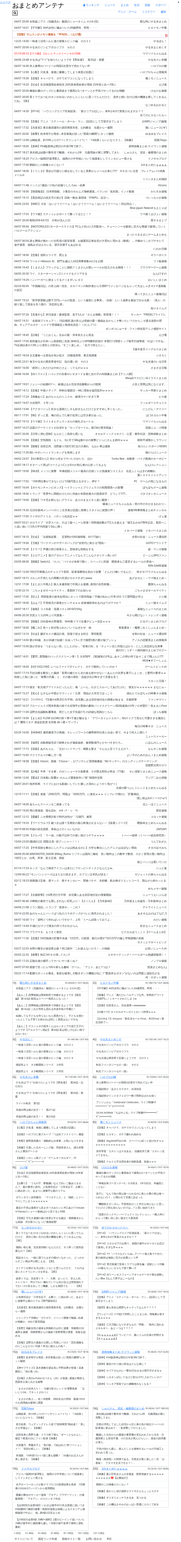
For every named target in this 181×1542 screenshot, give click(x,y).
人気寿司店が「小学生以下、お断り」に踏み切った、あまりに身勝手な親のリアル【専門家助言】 (49, 1298)
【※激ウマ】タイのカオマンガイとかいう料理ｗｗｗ (126, 1011)
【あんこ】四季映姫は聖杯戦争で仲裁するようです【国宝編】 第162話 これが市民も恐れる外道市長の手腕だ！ (48, 1007)
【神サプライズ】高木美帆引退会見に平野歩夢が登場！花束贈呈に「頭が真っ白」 (49, 1369)
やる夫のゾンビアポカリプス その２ (117, 1044)
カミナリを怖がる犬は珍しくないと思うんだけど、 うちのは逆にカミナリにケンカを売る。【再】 (49, 1269)
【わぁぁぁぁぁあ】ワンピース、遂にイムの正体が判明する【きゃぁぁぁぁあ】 (130, 1336)
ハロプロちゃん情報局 (33, 1122)
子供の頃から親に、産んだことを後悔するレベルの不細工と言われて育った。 (130, 1450)
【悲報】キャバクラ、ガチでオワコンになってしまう (126, 1127)
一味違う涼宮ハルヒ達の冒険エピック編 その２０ (44, 1051)
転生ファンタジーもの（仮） (112, 1071)
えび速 (24, 1167)
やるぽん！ (26, 1039)
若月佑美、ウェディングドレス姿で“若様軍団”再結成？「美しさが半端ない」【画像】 (50, 1426)
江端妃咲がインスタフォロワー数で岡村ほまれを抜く (126, 1095)
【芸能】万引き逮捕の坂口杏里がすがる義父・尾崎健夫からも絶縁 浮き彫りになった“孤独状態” (49, 1220)
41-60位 (42, 1533)
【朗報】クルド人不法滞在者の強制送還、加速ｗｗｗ (126, 1161)
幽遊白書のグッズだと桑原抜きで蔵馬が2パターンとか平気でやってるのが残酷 (130, 1174)
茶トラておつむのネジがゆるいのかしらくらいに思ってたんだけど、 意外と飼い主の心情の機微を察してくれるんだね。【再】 (49, 1236)
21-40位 (29, 1533)
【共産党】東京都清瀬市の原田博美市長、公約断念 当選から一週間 (49, 1309)
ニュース (110, 5)
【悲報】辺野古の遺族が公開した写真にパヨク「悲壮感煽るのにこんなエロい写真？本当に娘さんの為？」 (49, 1344)
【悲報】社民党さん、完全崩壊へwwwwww (121, 1005)
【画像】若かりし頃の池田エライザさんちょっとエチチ (127, 1491)
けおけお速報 (110, 1167)
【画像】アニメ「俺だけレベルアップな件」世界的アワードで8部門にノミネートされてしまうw (130, 996)
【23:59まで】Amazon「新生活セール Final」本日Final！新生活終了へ (130, 1020)
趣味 (163, 12)
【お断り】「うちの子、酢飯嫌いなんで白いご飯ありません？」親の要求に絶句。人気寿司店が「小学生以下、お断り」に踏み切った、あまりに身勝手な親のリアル (50, 1186)
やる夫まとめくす (110, 1039)
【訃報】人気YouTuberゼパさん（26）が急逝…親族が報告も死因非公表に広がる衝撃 (50, 1380)
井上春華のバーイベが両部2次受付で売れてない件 (124, 1082)
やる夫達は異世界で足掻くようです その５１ (122, 1058)
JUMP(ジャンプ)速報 (114, 1291)
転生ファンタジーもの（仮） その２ (117, 1064)
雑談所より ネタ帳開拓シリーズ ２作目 (39, 1071)
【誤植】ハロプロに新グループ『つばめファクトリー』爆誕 (49, 1134)
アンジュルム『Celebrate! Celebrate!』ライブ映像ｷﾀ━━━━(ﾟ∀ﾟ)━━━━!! (126, 1104)
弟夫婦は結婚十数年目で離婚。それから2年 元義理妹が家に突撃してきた (130, 1415)
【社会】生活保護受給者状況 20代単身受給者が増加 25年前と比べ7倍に (49, 1174)
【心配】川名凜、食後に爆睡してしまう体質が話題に (45, 1127)
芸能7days (27, 1408)
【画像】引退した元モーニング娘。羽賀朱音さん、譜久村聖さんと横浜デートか (49, 1149)
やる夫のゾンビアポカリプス (112, 1051)
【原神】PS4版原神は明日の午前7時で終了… (121, 1357)
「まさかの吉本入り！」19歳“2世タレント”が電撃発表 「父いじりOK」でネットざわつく (50, 1390)
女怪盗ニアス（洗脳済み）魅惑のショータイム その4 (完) (47, 988)
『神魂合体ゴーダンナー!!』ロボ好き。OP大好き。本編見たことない (130, 1185)
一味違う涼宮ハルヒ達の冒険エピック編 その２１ (44, 1044)
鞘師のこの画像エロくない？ (112, 1484)
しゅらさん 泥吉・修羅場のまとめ (123, 1408)
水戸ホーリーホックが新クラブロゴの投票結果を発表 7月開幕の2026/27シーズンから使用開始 (50, 1486)
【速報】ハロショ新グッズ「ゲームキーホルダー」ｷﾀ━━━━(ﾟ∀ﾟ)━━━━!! (45, 1159)
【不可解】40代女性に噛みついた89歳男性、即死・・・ (128, 988)
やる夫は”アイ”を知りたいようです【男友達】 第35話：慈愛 (49, 1094)
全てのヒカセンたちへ (115, 1227)
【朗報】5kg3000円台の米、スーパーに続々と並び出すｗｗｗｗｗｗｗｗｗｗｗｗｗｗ (130, 1142)
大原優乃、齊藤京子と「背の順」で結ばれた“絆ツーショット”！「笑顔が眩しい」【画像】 (48, 1446)
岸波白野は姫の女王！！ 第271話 (35, 1109)
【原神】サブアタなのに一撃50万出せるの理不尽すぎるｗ (129, 1370)
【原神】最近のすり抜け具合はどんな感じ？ (121, 1363)
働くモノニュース (110, 1122)
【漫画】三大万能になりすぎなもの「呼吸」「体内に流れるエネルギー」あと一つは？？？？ (130, 1326)
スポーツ (160, 5)
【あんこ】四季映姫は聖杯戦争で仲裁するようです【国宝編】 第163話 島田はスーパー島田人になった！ (48, 996)
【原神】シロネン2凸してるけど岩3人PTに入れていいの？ (129, 1377)
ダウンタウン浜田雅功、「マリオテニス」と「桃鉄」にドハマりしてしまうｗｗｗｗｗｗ (49, 1199)
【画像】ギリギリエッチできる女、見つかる (121, 1497)
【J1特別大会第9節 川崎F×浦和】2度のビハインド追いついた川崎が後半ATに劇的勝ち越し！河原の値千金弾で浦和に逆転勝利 (49, 1523)
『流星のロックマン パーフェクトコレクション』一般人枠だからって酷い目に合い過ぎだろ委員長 (130, 1216)
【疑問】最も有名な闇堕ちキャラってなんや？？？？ (126, 1307)
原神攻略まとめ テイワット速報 (121, 1352)
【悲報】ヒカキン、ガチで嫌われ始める (118, 1134)
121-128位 (98, 1533)
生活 (136, 5)
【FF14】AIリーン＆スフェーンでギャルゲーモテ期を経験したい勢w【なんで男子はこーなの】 (130, 1276)
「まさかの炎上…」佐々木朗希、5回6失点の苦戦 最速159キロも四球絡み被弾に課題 (50, 1400)
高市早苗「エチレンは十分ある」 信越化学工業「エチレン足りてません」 (130, 1153)
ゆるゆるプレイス (32, 1352)
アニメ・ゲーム (127, 12)
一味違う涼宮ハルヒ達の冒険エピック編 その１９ (44, 1058)
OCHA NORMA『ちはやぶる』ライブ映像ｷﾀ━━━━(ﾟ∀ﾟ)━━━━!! (127, 1114)
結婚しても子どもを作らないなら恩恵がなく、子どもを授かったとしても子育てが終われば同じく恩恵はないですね (49, 1017)
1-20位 (17, 1533)
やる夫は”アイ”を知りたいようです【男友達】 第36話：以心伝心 (49, 1084)
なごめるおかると (32, 1227)
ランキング (91, 5)
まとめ (125, 5)
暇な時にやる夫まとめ (33, 983)
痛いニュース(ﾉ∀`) (32, 1291)
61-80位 (55, 1533)
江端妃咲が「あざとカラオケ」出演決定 (118, 1089)
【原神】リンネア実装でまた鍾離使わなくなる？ (123, 1383)
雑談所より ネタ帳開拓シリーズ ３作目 (39, 1064)
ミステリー (148, 12)
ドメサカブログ (30, 1468)
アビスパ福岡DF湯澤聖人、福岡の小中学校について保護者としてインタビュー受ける (49, 1475)
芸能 (147, 5)
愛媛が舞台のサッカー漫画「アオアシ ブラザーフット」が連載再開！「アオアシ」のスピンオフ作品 (49, 1496)
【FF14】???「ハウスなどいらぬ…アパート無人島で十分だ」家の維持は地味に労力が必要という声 (130, 1255)
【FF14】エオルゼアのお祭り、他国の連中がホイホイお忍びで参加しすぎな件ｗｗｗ (130, 1245)
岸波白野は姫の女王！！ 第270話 (35, 1116)
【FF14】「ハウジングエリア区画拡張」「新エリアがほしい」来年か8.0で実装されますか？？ (129, 1234)
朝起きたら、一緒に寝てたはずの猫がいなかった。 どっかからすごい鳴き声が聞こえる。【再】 (49, 1259)
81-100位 (68, 1533)
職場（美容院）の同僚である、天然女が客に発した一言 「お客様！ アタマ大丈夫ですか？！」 (130, 1461)
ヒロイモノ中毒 (109, 983)
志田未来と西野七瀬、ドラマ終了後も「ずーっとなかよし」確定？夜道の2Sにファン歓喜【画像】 (49, 1436)
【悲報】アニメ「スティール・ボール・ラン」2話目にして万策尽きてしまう (130, 1298)
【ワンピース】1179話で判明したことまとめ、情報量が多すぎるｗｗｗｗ (130, 1316)
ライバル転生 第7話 (27, 1103)
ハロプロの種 (108, 1077)
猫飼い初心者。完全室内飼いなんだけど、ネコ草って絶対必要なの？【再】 (49, 1249)
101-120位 (83, 1533)
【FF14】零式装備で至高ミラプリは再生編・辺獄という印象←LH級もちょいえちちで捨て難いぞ (130, 1266)
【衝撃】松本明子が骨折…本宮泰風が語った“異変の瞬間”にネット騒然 (50, 1359)
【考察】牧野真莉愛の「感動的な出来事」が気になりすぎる (49, 1140)
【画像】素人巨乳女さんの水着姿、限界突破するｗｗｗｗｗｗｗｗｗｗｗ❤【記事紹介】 (130, 1475)
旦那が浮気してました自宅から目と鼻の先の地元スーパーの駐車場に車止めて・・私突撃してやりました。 (130, 1426)
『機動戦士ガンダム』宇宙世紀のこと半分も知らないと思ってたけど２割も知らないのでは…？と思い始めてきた (130, 1205)
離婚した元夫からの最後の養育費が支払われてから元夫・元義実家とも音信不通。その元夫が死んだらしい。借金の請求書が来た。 (131, 1438)
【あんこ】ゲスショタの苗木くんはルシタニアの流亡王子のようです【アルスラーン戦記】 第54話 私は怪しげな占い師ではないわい (50, 1029)
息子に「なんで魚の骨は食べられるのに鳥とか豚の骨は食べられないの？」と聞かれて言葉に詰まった (130, 1195)
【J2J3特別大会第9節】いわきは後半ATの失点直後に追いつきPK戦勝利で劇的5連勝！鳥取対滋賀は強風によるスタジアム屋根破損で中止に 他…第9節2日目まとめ (50, 1508)
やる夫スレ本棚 (29, 1077)
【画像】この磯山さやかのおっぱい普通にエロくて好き (127, 1504)
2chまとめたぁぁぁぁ (114, 1468)
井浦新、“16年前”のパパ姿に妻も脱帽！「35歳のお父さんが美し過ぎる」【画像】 (49, 1457)
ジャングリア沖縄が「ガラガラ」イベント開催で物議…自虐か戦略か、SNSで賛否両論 (49, 1319)
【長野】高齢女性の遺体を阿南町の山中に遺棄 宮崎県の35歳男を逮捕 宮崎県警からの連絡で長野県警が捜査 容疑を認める (50, 1331)
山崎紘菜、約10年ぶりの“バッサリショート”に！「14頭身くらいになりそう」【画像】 (49, 1415)
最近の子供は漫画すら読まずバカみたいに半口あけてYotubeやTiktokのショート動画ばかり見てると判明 (49, 1209)
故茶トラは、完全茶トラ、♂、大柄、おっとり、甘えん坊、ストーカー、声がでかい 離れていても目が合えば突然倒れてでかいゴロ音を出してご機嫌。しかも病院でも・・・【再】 (49, 1282)
